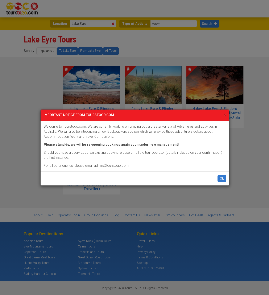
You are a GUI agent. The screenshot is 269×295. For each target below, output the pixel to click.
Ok (222, 178)
